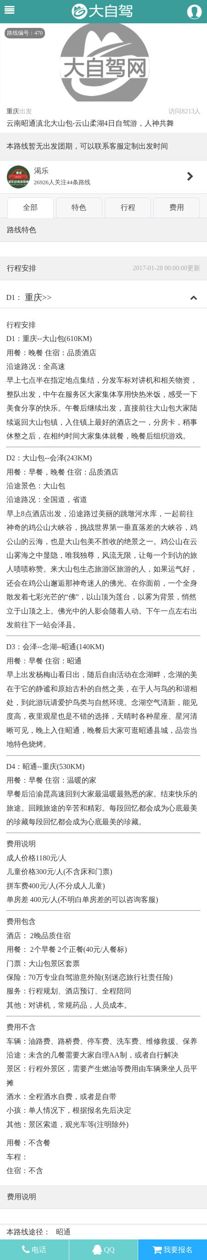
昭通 (63, 1232)
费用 (176, 207)
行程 (128, 207)
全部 (30, 207)
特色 (79, 207)
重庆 (12, 111)
